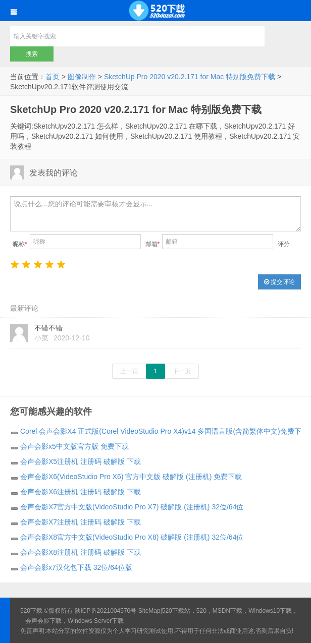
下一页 (182, 371)
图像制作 (82, 77)
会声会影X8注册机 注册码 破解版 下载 (80, 552)
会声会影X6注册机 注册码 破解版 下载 (80, 492)
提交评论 (279, 281)
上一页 (129, 371)
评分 (284, 244)
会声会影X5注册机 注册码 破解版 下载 (80, 461)
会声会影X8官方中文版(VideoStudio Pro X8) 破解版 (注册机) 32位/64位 (131, 537)
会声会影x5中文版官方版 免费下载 (74, 446)
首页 (52, 77)
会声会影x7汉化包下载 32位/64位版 (76, 567)
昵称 (20, 244)
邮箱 (152, 244)
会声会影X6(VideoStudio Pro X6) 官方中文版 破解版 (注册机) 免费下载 (131, 477)
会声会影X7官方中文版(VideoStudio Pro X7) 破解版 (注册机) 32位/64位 (131, 507)
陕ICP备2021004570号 (106, 610)
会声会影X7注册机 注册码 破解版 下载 (80, 522)
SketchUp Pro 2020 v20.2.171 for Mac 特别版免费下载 (189, 77)
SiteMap (149, 610)
